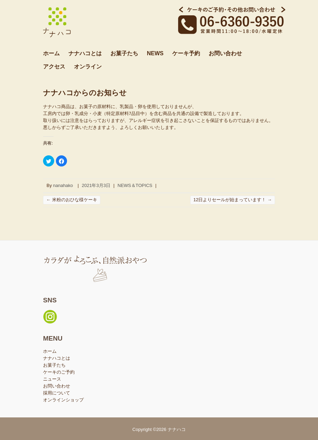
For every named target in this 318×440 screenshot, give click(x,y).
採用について (56, 393)
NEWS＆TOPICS (135, 185)
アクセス (54, 67)
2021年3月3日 (96, 185)
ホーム (51, 53)
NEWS (155, 53)
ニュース (52, 379)
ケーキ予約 (186, 53)
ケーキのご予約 (59, 372)
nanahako (63, 185)
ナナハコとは (85, 53)
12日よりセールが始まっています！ (232, 199)
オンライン (88, 67)
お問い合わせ (225, 53)
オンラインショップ (63, 399)
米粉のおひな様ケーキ (71, 199)
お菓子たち (124, 53)
